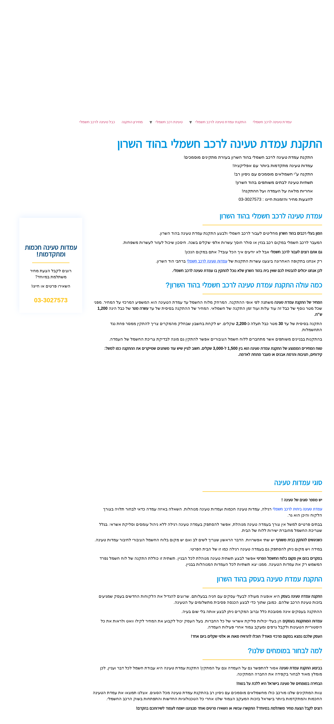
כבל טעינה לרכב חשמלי (97, 122)
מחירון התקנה (132, 122)
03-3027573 (50, 300)
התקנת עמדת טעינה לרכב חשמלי (220, 122)
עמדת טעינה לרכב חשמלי (272, 122)
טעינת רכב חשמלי (169, 122)
